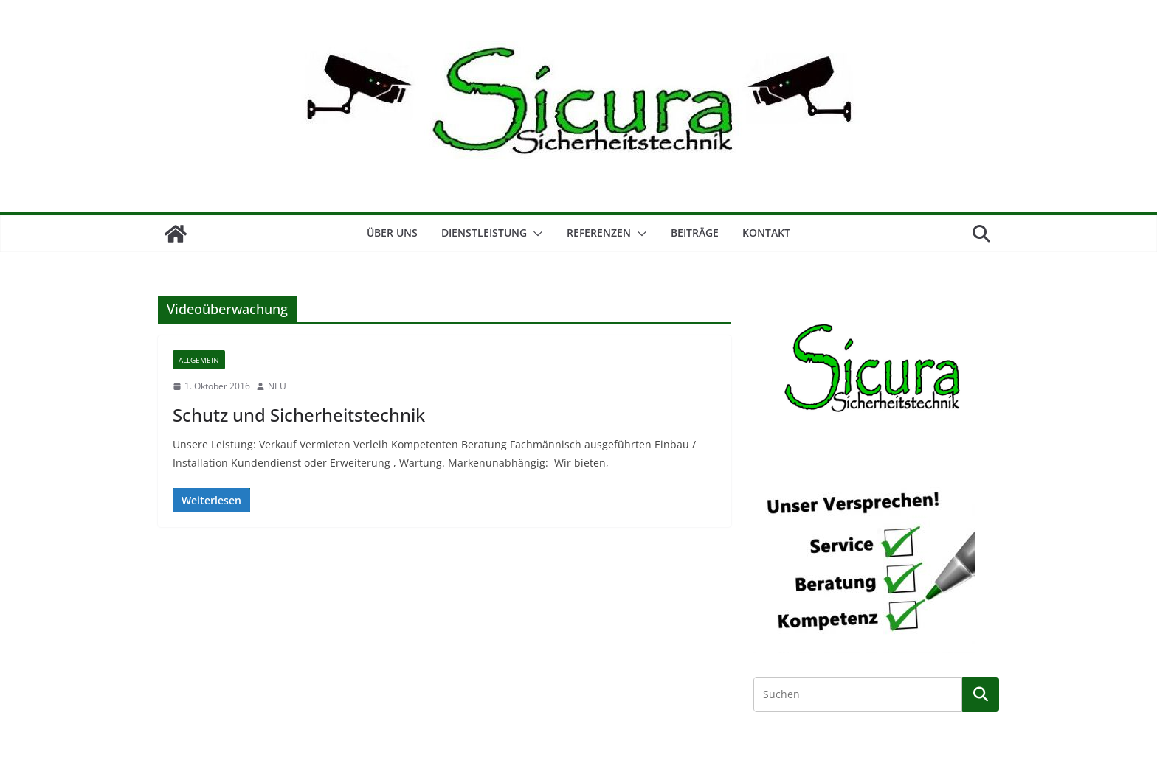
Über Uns (392, 233)
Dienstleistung (484, 233)
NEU (277, 386)
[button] (535, 234)
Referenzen (599, 233)
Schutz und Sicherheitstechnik (299, 415)
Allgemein (199, 360)
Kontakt (766, 233)
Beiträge (695, 233)
